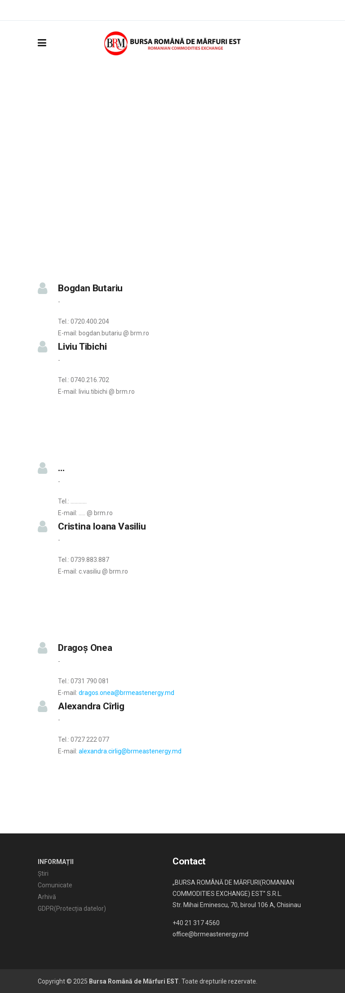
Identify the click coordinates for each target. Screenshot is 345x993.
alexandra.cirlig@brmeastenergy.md (130, 751)
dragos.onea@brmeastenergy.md (126, 692)
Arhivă (47, 896)
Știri (43, 873)
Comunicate (55, 885)
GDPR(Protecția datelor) (72, 908)
